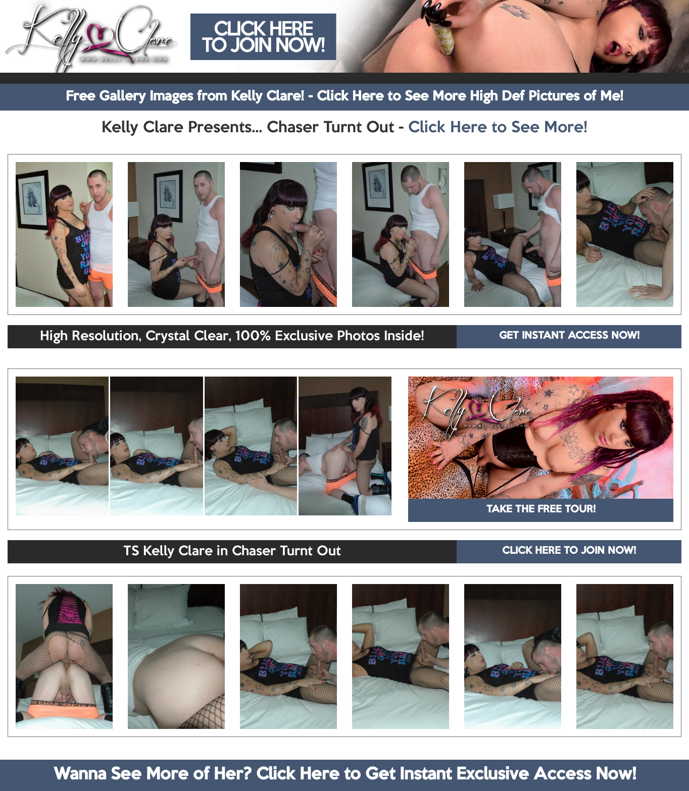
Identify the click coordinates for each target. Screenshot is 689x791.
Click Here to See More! (497, 128)
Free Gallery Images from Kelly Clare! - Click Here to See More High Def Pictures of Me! (344, 97)
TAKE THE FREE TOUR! (541, 509)
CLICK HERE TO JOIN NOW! (569, 551)
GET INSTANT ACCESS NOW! (569, 336)
